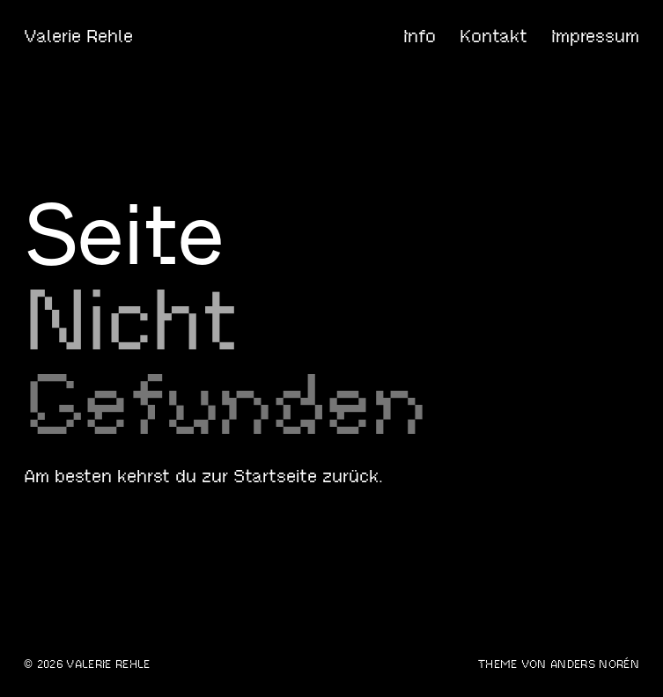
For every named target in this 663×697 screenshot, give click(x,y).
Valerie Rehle (78, 37)
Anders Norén (594, 664)
